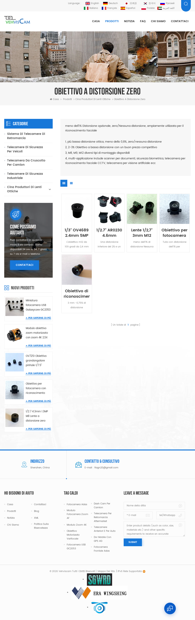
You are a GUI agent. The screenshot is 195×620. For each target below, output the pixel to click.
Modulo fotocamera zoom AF (77, 514)
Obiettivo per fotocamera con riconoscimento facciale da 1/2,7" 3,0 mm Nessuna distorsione (175, 232)
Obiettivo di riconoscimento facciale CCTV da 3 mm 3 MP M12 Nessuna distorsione (77, 293)
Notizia (129, 21)
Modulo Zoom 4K (77, 525)
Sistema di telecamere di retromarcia (26, 136)
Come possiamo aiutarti (23, 230)
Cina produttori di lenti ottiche (92, 99)
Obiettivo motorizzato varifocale (73, 535)
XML (36, 518)
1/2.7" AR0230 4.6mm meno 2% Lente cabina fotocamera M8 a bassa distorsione (109, 232)
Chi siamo (158, 21)
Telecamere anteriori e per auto (105, 529)
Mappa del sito (106, 571)
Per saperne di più (39, 318)
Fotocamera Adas (77, 504)
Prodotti (112, 21)
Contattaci (179, 21)
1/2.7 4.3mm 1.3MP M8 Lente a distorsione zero (37, 416)
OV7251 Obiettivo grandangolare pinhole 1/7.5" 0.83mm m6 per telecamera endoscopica (36, 361)
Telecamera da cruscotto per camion (26, 162)
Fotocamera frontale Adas (102, 549)
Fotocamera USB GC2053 (76, 546)
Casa (96, 21)
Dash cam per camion (102, 505)
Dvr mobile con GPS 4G (102, 539)
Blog (36, 511)
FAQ (143, 21)
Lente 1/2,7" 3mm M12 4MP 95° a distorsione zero (142, 232)
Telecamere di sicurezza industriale (25, 176)
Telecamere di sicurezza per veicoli (25, 149)
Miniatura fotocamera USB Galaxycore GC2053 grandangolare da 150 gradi (38, 305)
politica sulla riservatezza (41, 526)
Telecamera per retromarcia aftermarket (103, 517)
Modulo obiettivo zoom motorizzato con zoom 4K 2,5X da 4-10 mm (37, 333)
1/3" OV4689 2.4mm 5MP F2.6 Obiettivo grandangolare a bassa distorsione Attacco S (77, 232)
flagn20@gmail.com (106, 468)
